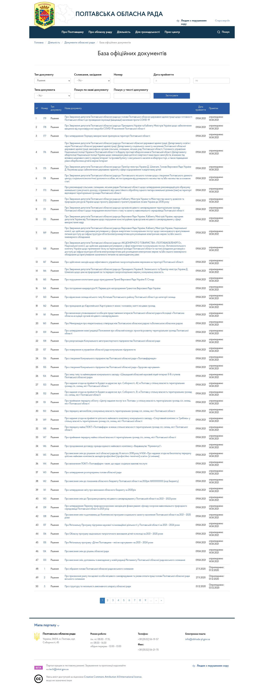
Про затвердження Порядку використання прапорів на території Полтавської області (107, 136)
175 (44, 168)
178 (44, 127)
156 (44, 358)
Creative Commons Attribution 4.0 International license (113, 677)
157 (44, 350)
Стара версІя (222, 20)
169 (44, 233)
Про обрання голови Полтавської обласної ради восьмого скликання (99, 569)
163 (44, 297)
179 (44, 118)
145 (44, 455)
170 (44, 219)
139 (44, 507)
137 (44, 525)
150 (44, 411)
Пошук (226, 32)
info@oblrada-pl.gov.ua (197, 639)
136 (44, 534)
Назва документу (73, 108)
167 (44, 262)
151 (44, 402)
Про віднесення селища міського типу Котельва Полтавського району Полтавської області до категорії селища (120, 297)
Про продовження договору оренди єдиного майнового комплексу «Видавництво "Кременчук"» (113, 446)
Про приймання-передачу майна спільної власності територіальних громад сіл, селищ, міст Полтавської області (120, 437)
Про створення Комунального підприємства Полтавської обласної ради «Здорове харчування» (112, 367)
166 (44, 271)
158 (44, 341)
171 (44, 209)
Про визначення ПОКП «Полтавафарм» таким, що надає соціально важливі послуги (106, 464)
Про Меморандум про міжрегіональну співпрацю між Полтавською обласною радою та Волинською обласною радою (124, 323)
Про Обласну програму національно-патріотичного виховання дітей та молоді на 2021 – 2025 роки (114, 534)
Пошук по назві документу (91, 90)
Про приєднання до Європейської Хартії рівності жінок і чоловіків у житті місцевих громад (110, 306)
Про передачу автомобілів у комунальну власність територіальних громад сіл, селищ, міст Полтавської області (120, 411)
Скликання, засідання (87, 74)
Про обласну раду (100, 32)
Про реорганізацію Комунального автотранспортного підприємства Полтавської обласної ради (112, 341)
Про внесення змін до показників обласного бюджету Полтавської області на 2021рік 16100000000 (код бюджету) (122, 481)
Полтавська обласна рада (119, 14)
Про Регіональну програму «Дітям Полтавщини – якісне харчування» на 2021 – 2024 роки (109, 542)
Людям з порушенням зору (194, 22)
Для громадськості (147, 32)
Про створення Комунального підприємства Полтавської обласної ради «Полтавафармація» (111, 358)
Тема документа (44, 90)
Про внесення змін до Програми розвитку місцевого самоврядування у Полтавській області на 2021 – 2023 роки (120, 499)
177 (44, 136)
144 (44, 464)
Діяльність (123, 32)
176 (44, 152)
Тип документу (44, 74)
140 (44, 499)
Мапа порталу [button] (45, 625)
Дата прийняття (164, 74)
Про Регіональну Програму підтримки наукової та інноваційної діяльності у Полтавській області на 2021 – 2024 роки (122, 525)
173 (44, 190)
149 (44, 420)
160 (44, 323)
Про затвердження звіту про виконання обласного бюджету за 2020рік (100, 490)
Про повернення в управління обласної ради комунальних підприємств (100, 350)
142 (44, 481)
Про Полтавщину (73, 32)
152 (44, 393)
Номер (118, 74)
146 (44, 446)
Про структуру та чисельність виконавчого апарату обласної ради (98, 586)
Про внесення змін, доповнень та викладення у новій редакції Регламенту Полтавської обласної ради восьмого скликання (125, 560)
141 (44, 490)
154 (44, 376)
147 (44, 437)
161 (44, 315)
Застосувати (172, 95)
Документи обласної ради (79, 42)
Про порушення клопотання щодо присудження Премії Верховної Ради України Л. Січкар (109, 279)
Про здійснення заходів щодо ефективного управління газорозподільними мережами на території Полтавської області (124, 262)
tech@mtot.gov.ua (59, 669)
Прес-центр (172, 32)
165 (44, 279)
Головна (38, 42)
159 (44, 332)
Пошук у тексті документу (131, 90)
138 (44, 516)
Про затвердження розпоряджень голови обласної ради (93, 472)
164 (44, 288)
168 (44, 249)
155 (44, 367)
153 (44, 385)
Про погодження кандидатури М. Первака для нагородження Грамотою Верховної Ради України (112, 288)
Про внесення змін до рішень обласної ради (87, 551)
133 (44, 560)
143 (44, 472)
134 (44, 551)
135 (44, 542)
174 (44, 178)
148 (44, 428)
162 (44, 306)
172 (44, 200)
